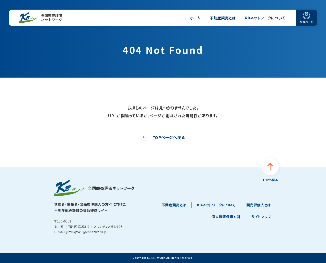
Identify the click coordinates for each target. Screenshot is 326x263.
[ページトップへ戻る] (270, 170)
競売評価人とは (258, 204)
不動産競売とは (223, 17)
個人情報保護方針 (226, 216)
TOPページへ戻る (169, 137)
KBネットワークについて (265, 17)
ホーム (195, 17)
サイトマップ (261, 216)
